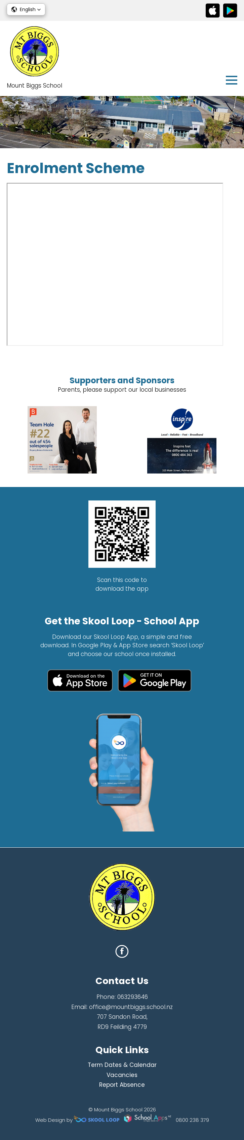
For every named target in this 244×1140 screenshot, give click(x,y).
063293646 (132, 997)
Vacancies (122, 1075)
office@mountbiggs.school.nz (131, 1007)
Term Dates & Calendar (122, 1065)
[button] (26, 9)
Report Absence (122, 1085)
